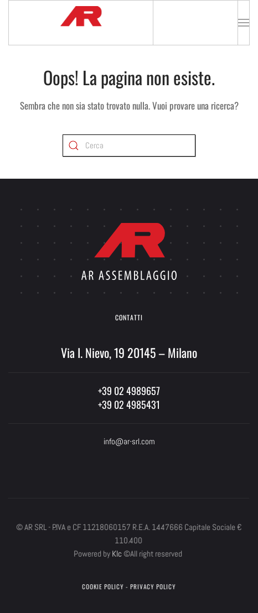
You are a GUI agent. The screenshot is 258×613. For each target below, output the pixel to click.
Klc (116, 553)
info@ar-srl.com (129, 441)
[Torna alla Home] (81, 23)
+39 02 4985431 (129, 404)
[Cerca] (129, 145)
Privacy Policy (151, 586)
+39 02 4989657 (129, 390)
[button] (243, 23)
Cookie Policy (101, 586)
